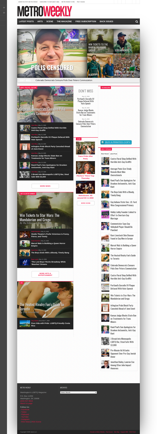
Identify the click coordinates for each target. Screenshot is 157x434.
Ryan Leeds (34, 259)
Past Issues (81, 2)
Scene (49, 21)
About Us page (26, 403)
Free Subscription (85, 21)
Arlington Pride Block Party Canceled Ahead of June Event (50, 147)
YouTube (24, 417)
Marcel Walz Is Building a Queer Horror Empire (48, 244)
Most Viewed (105, 154)
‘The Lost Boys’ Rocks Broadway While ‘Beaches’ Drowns (48, 263)
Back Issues (106, 21)
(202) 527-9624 (26, 401)
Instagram (25, 419)
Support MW (124, 432)
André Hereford (35, 231)
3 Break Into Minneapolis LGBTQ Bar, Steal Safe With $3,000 (50, 175)
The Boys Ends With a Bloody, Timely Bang (50, 253)
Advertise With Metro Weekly (28, 2)
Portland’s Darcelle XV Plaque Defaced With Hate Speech (50, 138)
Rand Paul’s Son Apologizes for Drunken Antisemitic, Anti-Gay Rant (49, 166)
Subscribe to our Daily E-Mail (49, 2)
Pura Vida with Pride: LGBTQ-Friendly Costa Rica (50, 324)
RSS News (25, 422)
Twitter (24, 412)
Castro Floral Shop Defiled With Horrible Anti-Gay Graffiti (48, 129)
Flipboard (25, 414)
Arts (40, 21)
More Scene (85, 203)
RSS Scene (36, 422)
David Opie (34, 250)
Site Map (116, 432)
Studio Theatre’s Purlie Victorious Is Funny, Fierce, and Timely (50, 235)
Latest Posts (26, 21)
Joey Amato (34, 320)
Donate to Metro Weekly (97, 432)
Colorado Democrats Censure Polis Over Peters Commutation (64, 80)
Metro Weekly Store (68, 2)
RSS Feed (132, 432)
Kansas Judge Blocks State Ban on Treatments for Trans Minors (46, 157)
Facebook (25, 409)
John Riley (34, 125)
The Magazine (64, 21)
